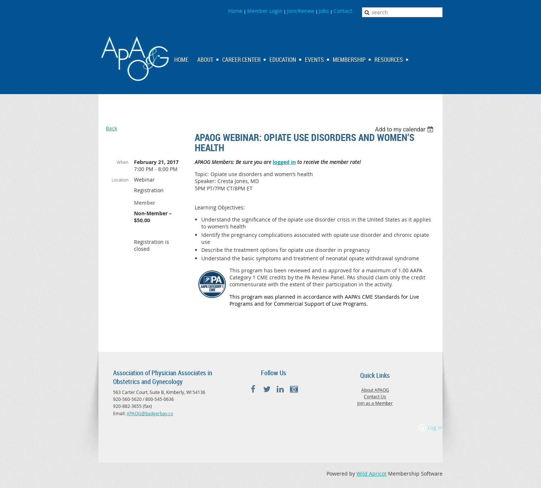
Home (236, 10)
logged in (284, 162)
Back (111, 128)
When (122, 162)
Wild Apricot (372, 473)
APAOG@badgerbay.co (150, 413)
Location (120, 180)
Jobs (324, 10)
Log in (435, 427)
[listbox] (405, 129)
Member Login (265, 10)
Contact (342, 10)
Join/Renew (300, 10)
